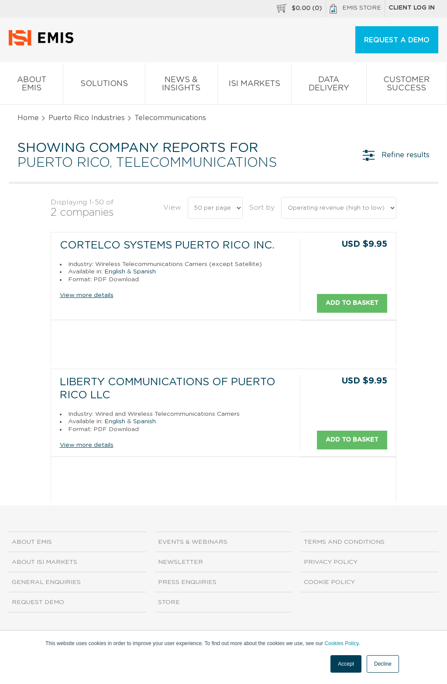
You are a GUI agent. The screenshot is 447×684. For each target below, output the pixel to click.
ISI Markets (254, 85)
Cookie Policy (329, 582)
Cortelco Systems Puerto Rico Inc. (167, 245)
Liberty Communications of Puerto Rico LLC (167, 389)
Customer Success (406, 85)
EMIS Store (355, 9)
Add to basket (352, 303)
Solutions (104, 85)
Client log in (412, 8)
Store (169, 602)
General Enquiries (46, 582)
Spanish (144, 272)
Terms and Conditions (344, 542)
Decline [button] (383, 664)
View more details (86, 295)
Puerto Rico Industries (86, 117)
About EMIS (31, 85)
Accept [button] (346, 664)
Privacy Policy (331, 562)
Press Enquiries (187, 582)
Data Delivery (328, 85)
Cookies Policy (341, 643)
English (114, 272)
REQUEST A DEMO (397, 40)
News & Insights (181, 85)
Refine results (396, 155)
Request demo (38, 602)
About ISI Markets (44, 562)
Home (28, 117)
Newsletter (180, 562)
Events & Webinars (192, 542)
